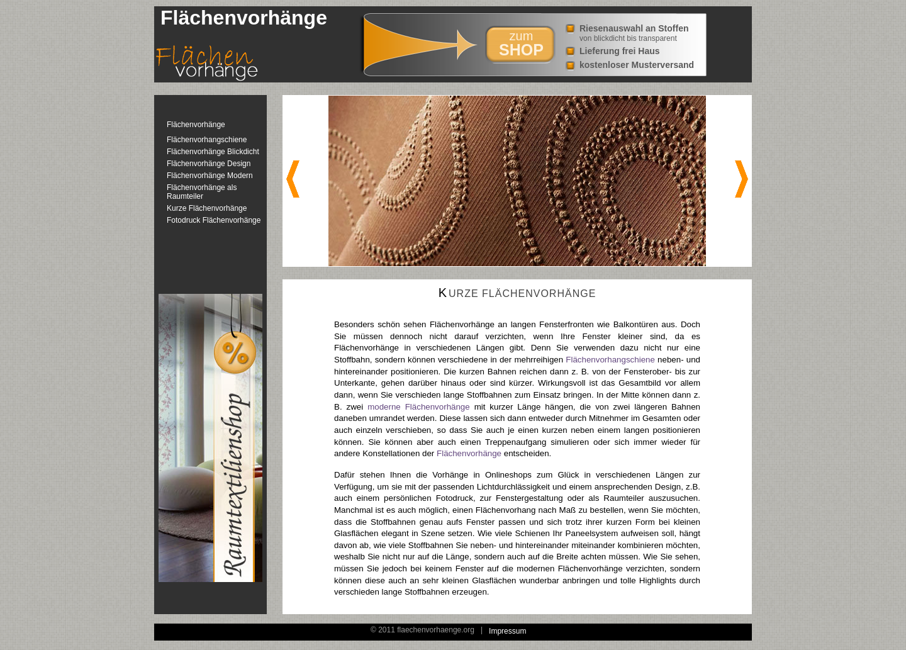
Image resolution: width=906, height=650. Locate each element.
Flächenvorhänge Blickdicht (213, 151)
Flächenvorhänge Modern (210, 175)
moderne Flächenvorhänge (418, 407)
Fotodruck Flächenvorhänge (213, 220)
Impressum (507, 631)
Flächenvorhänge (196, 124)
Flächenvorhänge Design (208, 163)
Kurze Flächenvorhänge (207, 208)
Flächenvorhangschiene (207, 139)
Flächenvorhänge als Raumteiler (202, 192)
